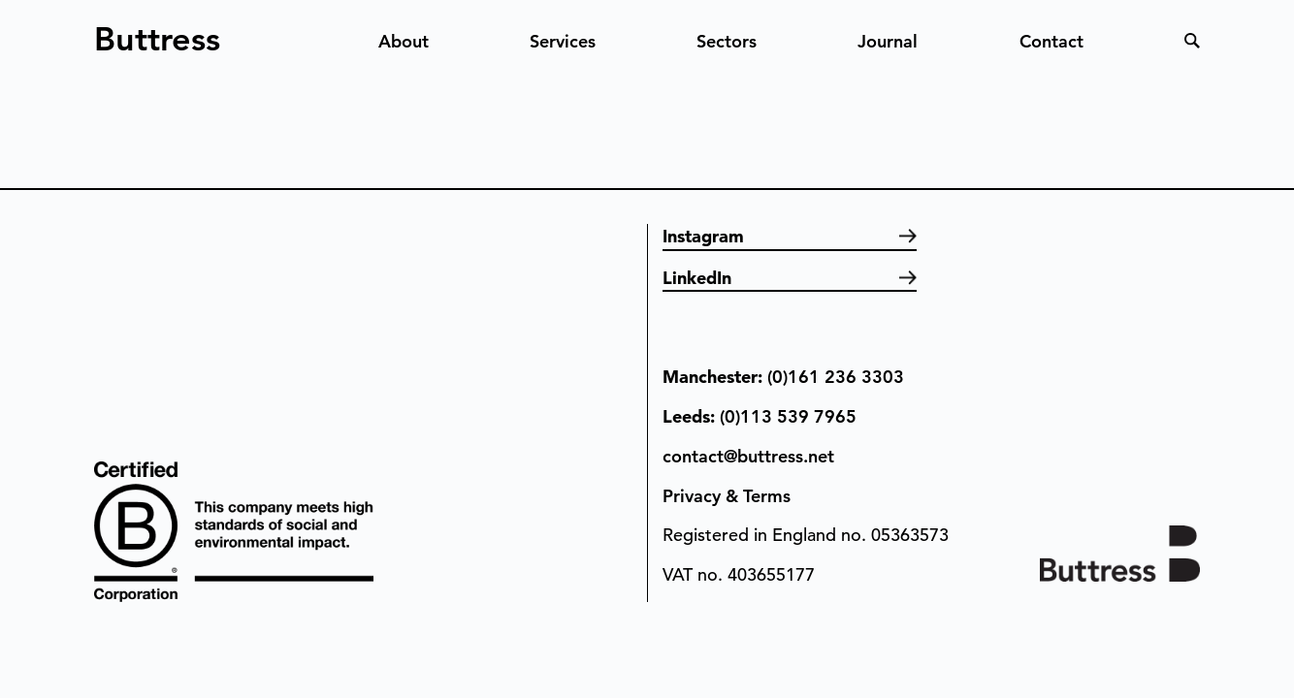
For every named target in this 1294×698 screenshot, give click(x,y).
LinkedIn (697, 278)
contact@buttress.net (748, 456)
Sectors (726, 41)
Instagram (703, 236)
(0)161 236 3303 (835, 376)
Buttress (157, 31)
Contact (1051, 41)
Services (563, 41)
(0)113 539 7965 (788, 416)
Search (1192, 40)
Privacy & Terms (727, 496)
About (403, 41)
